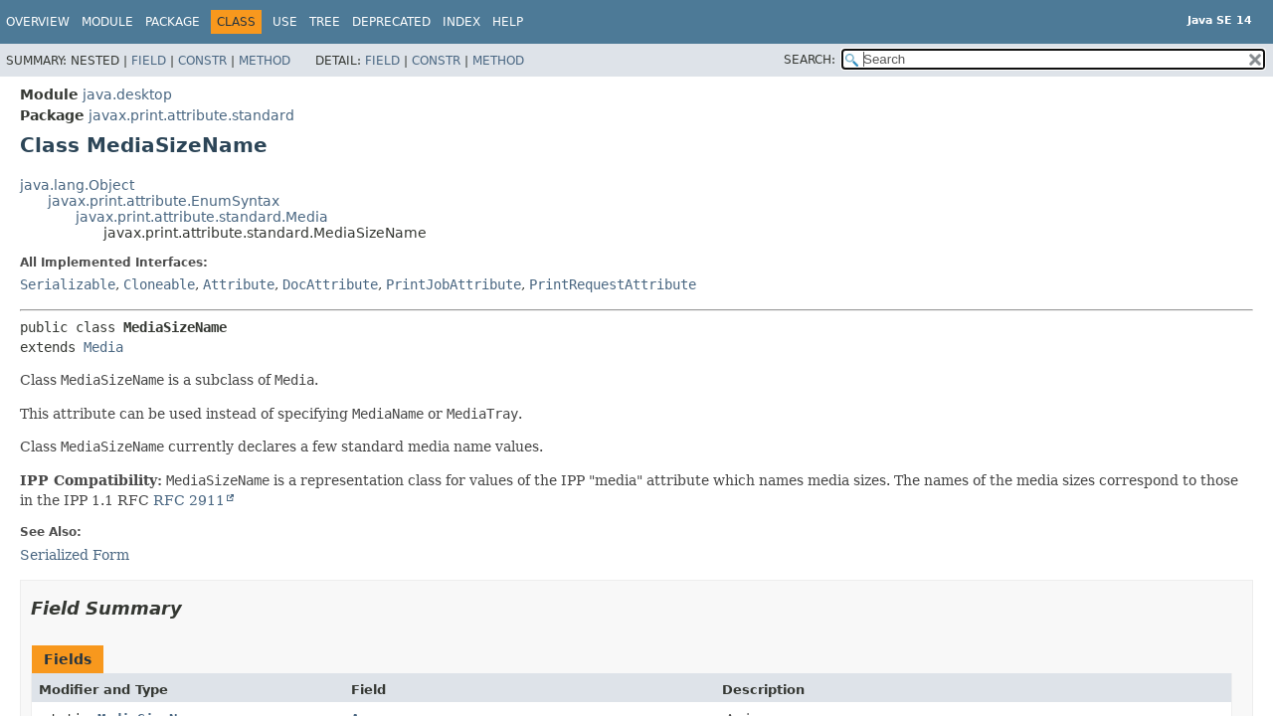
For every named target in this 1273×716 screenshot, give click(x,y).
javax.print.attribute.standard (191, 115)
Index (461, 22)
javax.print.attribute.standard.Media (202, 217)
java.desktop (127, 94)
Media (103, 347)
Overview (38, 22)
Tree (324, 22)
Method (264, 61)
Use (285, 22)
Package (172, 22)
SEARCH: (809, 60)
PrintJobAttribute (453, 284)
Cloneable (159, 284)
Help (507, 22)
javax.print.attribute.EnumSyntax (163, 201)
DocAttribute (330, 284)
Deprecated (391, 22)
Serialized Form (74, 555)
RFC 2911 (189, 500)
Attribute (238, 284)
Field (148, 61)
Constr (202, 61)
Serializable (67, 284)
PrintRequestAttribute (612, 284)
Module (107, 22)
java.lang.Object (77, 185)
